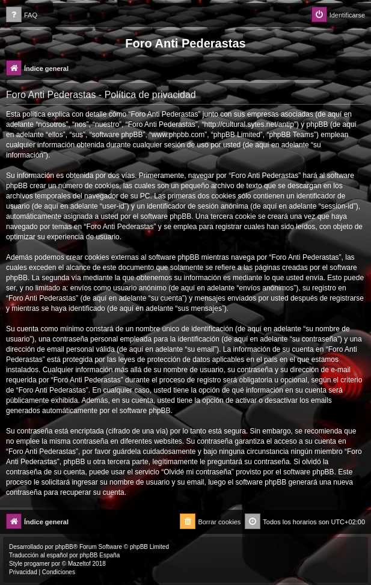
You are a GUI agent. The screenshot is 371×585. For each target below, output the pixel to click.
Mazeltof (79, 563)
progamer (37, 563)
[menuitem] (21, 15)
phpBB (64, 547)
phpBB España (99, 555)
